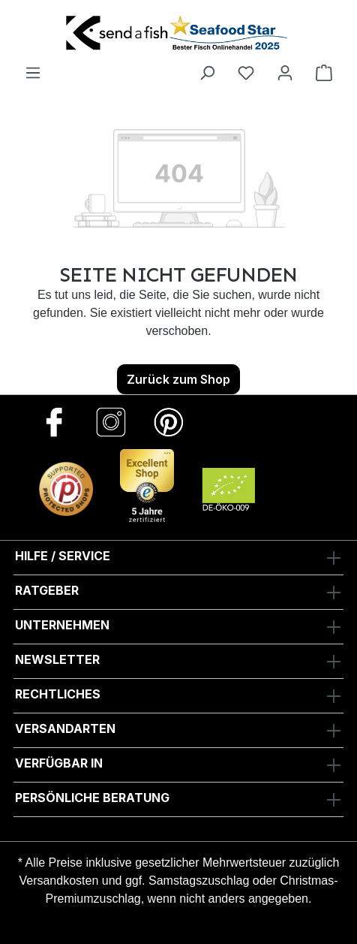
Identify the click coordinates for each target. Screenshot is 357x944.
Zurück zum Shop (178, 379)
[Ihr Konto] (285, 72)
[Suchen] (207, 72)
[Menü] (33, 72)
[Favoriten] (246, 72)
